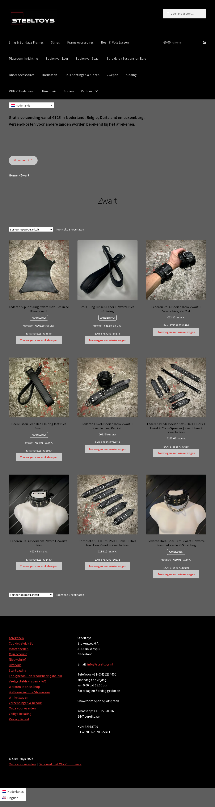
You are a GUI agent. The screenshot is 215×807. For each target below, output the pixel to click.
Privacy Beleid (19, 719)
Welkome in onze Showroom (29, 692)
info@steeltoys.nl (100, 664)
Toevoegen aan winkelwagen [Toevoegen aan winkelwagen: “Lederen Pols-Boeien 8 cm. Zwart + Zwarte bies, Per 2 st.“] (176, 332)
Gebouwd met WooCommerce (60, 764)
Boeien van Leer (57, 58)
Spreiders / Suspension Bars (126, 58)
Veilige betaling (20, 714)
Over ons (15, 665)
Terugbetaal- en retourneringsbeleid (35, 676)
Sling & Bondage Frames (26, 42)
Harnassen (49, 75)
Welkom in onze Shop (24, 687)
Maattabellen (19, 649)
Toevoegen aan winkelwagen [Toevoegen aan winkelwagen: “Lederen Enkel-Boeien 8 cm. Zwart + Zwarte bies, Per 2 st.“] (107, 449)
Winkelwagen (18, 697)
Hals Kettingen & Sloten (82, 75)
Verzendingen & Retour (25, 703)
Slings (55, 42)
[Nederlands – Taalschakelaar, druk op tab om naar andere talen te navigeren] (31, 105)
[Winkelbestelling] (31, 229)
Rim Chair (49, 91)
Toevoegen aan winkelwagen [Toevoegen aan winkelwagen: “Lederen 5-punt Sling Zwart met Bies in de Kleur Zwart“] (39, 340)
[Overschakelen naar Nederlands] (13, 791)
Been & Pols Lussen (115, 42)
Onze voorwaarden (22, 708)
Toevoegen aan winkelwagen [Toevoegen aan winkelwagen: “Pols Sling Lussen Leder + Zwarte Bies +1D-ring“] (107, 340)
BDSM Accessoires (21, 75)
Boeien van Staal (88, 58)
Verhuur (86, 91)
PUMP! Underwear (22, 91)
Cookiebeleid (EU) (21, 643)
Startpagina (17, 670)
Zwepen (112, 75)
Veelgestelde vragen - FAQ (27, 681)
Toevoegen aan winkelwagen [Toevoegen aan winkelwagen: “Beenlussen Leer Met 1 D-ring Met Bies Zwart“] (39, 457)
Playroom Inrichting (23, 58)
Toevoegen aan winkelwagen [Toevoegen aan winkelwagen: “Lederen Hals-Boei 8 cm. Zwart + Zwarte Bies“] (39, 566)
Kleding (131, 75)
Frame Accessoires (80, 42)
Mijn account (18, 654)
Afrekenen (16, 638)
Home (13, 175)
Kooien (68, 91)
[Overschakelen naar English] (13, 797)
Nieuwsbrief (17, 659)
